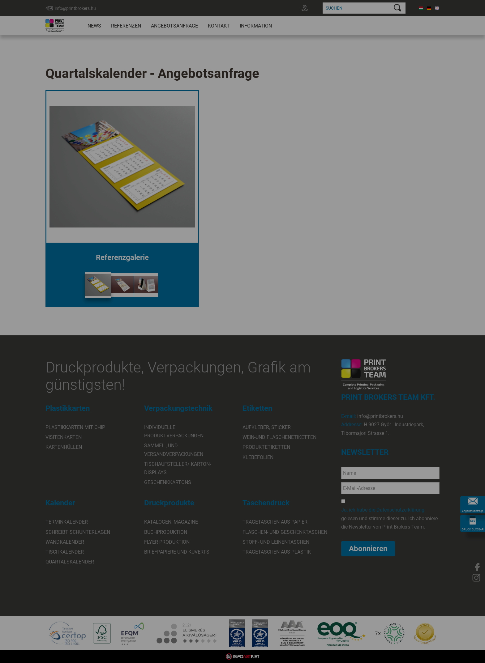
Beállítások (267, 351)
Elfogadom (216, 351)
